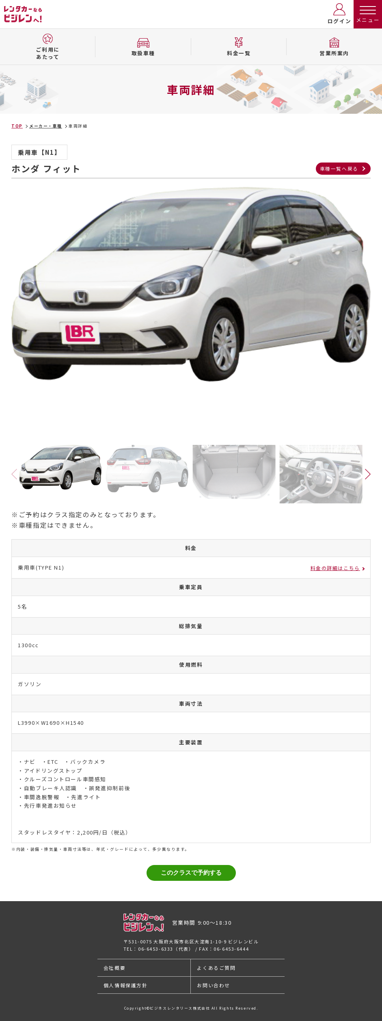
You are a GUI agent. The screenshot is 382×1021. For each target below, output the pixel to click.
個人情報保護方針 (126, 985)
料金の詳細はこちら (335, 567)
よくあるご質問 (216, 967)
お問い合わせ (213, 985)
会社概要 (114, 967)
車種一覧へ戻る (339, 168)
